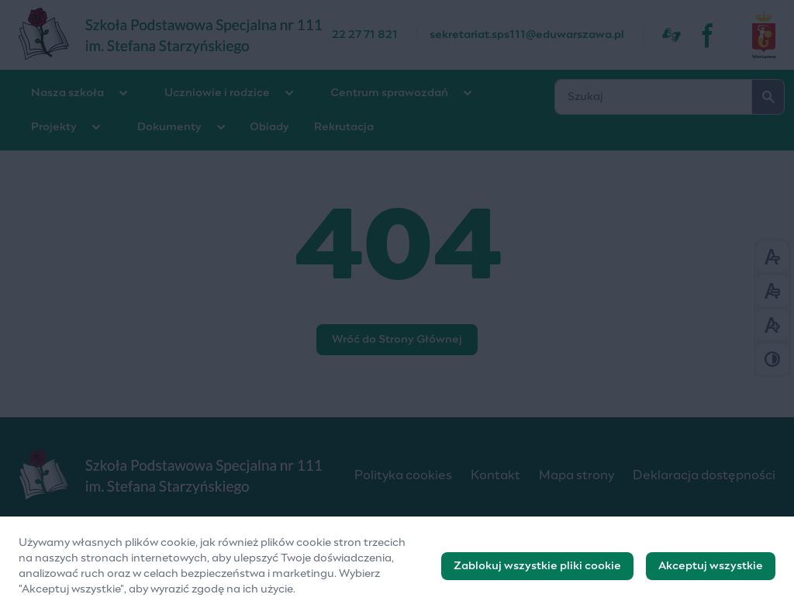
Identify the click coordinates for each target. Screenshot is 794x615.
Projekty (54, 127)
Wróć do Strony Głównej (397, 339)
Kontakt (495, 475)
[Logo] (174, 475)
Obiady (269, 127)
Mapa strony (576, 475)
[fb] (708, 34)
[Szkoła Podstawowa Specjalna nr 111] (175, 35)
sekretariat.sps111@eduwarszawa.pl (527, 34)
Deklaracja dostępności (704, 475)
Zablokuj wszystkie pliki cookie (537, 572)
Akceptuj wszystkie (710, 572)
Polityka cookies (403, 475)
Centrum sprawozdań (389, 93)
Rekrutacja (344, 127)
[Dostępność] (671, 35)
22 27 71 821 (365, 34)
